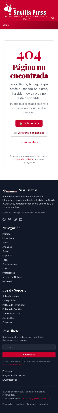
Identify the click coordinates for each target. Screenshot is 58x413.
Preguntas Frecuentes (13, 375)
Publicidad (7, 371)
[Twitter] (9, 219)
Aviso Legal (8, 318)
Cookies (20, 404)
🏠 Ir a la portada (29, 123)
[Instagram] (15, 219)
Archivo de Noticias (12, 277)
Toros (5, 260)
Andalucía (7, 247)
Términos (31, 404)
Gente (5, 251)
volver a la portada (23, 159)
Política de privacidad (12, 364)
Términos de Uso (11, 313)
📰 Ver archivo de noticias (29, 132)
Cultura (6, 268)
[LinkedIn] (20, 219)
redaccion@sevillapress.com (36, 398)
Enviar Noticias (9, 379)
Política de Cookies (12, 309)
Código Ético (9, 300)
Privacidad (7, 404)
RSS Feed (7, 281)
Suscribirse (29, 354)
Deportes (7, 255)
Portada (6, 234)
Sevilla (5, 242)
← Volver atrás (29, 142)
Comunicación (9, 264)
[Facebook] (4, 219)
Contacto (7, 322)
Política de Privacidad (13, 305)
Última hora (8, 238)
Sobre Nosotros (10, 296)
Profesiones (8, 272)
